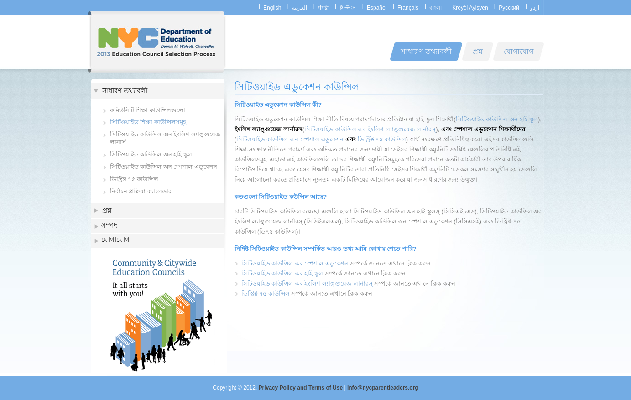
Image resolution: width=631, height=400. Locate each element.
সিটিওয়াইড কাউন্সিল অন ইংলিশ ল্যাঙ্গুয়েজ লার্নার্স (165, 138)
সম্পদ (109, 226)
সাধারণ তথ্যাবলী (124, 91)
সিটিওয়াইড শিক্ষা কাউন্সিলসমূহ (148, 122)
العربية (299, 8)
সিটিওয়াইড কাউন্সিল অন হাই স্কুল (151, 154)
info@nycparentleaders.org (382, 387)
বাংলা (435, 8)
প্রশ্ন (106, 210)
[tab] (157, 91)
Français (407, 8)
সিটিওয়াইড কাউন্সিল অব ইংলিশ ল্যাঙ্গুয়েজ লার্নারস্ (370, 129)
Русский (509, 8)
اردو (534, 8)
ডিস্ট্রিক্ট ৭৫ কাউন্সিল (134, 179)
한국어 (347, 8)
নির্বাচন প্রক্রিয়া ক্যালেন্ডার (141, 191)
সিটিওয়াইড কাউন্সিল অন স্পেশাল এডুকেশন (163, 166)
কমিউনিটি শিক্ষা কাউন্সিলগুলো (147, 110)
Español (376, 8)
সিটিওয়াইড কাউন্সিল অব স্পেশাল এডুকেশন (294, 263)
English (272, 8)
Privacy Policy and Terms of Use (301, 387)
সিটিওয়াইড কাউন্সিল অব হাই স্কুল (282, 273)
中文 (323, 8)
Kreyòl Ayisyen (470, 8)
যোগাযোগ (115, 240)
